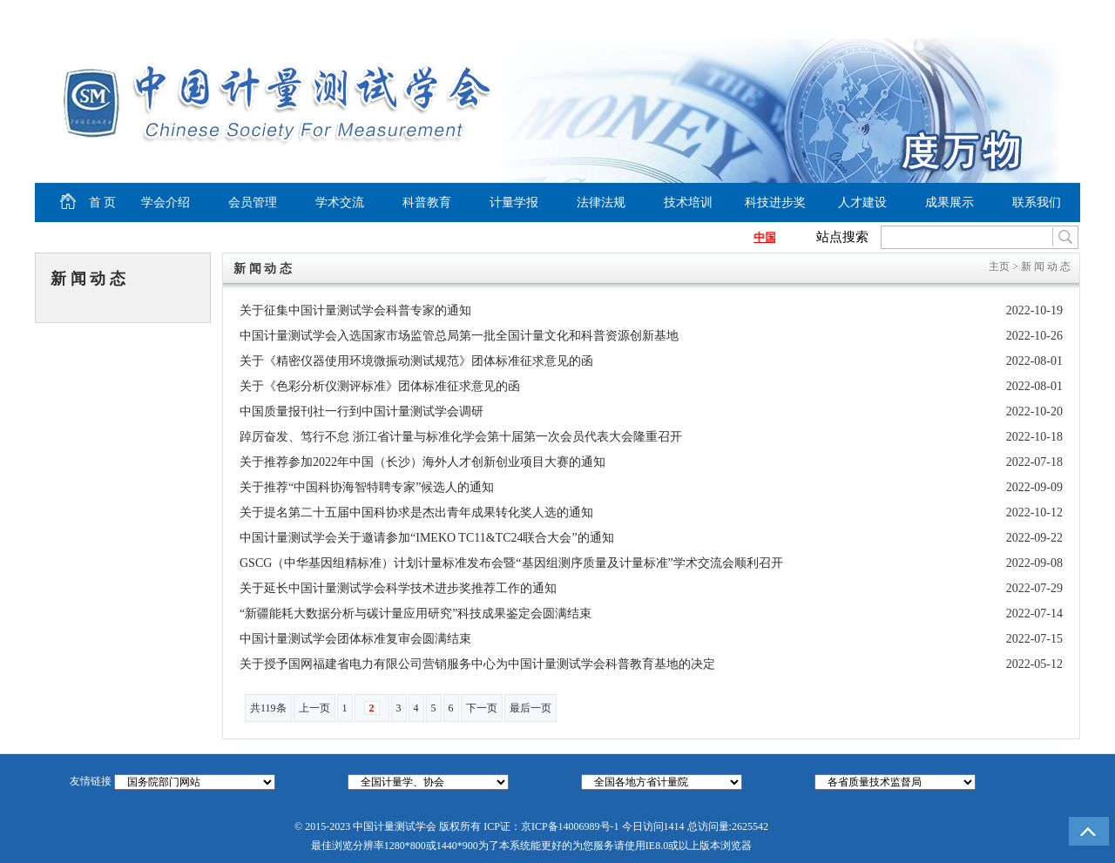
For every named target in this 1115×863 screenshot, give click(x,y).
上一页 (314, 708)
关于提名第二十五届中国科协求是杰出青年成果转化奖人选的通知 (416, 512)
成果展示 (949, 202)
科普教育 (426, 202)
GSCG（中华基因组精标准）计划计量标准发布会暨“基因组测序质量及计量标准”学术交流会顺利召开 (511, 563)
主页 (999, 266)
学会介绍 (165, 202)
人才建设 (862, 202)
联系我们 (1036, 202)
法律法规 (601, 202)
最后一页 (530, 708)
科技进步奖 (775, 202)
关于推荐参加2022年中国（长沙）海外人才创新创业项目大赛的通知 (422, 462)
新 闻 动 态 (88, 278)
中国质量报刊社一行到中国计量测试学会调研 (361, 411)
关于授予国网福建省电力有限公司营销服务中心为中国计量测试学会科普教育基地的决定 (477, 664)
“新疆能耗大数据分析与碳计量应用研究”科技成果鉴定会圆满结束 (415, 613)
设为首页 (924, 14)
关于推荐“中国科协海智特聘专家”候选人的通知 (367, 487)
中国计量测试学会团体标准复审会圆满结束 (355, 638)
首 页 (75, 202)
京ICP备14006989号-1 (570, 826)
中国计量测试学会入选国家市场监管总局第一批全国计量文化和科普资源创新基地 (459, 335)
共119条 (268, 708)
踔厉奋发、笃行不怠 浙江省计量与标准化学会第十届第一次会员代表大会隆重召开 (461, 436)
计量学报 (514, 202)
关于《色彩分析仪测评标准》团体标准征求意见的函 (380, 386)
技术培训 (688, 202)
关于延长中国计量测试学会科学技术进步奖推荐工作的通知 (398, 588)
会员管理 (252, 202)
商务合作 (1042, 14)
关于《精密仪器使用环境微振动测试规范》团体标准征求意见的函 (416, 360)
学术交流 (339, 202)
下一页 (481, 708)
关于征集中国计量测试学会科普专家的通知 (355, 310)
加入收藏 (989, 14)
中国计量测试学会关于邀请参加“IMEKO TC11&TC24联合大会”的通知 (427, 537)
